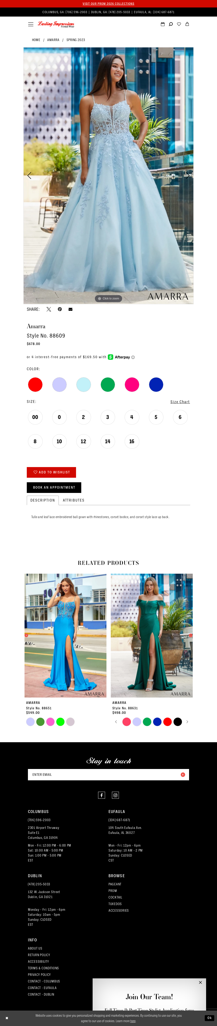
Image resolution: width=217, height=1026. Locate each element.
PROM (112, 891)
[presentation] (65, 635)
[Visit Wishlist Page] (179, 25)
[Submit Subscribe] (182, 774)
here (133, 1021)
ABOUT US (35, 948)
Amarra (53, 40)
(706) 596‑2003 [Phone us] (77, 12)
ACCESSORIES (118, 910)
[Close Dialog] (7, 1018)
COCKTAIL (115, 897)
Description (42, 500)
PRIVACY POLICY (39, 975)
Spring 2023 (76, 40)
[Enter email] (108, 774)
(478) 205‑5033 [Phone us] (120, 12)
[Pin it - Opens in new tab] (60, 309)
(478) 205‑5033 (39, 884)
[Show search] (171, 25)
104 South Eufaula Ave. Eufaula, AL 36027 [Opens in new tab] (125, 830)
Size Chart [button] (180, 402)
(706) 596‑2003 (39, 820)
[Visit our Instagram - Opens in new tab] (115, 795)
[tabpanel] (108, 175)
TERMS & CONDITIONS (43, 968)
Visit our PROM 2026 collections (108, 3)
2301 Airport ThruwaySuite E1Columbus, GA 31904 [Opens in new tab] (43, 833)
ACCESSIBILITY (38, 961)
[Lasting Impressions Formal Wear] (56, 24)
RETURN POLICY (39, 955)
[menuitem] (108, 12)
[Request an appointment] (162, 25)
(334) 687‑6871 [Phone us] (164, 12)
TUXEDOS (115, 904)
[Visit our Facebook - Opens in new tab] (101, 795)
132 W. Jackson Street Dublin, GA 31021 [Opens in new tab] (44, 894)
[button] (31, 24)
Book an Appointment (54, 487)
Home (36, 40)
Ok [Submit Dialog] (209, 1018)
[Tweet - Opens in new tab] (49, 309)
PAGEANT (114, 884)
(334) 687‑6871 (119, 820)
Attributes (74, 500)
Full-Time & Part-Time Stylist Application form (149, 1010)
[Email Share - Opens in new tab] (70, 309)
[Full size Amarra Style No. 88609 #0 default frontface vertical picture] (108, 175)
